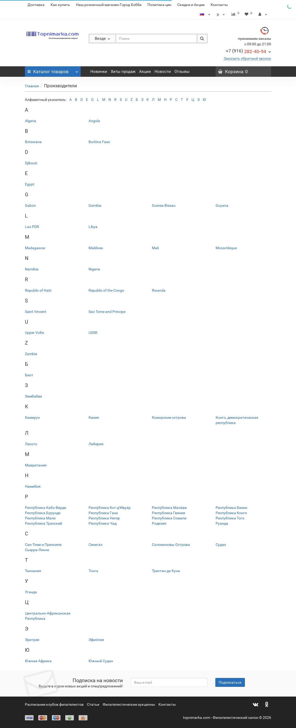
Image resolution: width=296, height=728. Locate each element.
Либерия (96, 444)
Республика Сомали (169, 518)
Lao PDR (32, 227)
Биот (29, 375)
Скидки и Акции (191, 5)
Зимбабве (33, 396)
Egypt (29, 184)
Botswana (33, 142)
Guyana (222, 205)
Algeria (30, 121)
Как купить (60, 5)
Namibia (32, 269)
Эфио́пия (96, 640)
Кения (94, 417)
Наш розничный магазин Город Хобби (108, 5)
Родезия (159, 523)
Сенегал (95, 544)
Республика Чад (103, 523)
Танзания (33, 571)
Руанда (222, 523)
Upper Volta (34, 332)
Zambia (31, 354)
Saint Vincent (35, 311)
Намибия (33, 486)
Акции (145, 71)
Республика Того (230, 518)
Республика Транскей (43, 523)
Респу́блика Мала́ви (169, 508)
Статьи (93, 704)
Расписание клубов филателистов (54, 704)
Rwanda (159, 290)
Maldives (96, 248)
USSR (93, 332)
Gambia (95, 205)
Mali (155, 248)
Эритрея (32, 640)
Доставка (36, 5)
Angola (94, 121)
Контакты (219, 5)
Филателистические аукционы (129, 704)
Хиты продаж (123, 71)
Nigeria (94, 269)
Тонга (93, 571)
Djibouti (31, 163)
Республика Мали (40, 518)
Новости (163, 71)
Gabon (30, 205)
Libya (93, 227)
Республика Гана (103, 513)
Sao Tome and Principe (107, 311)
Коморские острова (169, 417)
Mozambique (226, 248)
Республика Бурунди (43, 513)
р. (221, 14)
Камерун (32, 417)
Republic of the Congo (106, 290)
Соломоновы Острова (171, 544)
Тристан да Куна (166, 571)
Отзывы (182, 71)
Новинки (98, 71)
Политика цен (159, 5)
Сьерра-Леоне (37, 550)
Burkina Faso (99, 142)
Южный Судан (101, 661)
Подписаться (230, 682)
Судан (221, 544)
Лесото (31, 444)
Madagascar (35, 248)
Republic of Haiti (38, 290)
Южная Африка (38, 661)
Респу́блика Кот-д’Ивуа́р (110, 508)
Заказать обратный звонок (247, 58)
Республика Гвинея (168, 513)
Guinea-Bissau (164, 205)
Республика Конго (231, 513)
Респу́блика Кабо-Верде (45, 508)
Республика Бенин (231, 508)
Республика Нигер (104, 518)
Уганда (31, 592)
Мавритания (36, 465)
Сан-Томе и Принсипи (43, 544)
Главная (32, 86)
